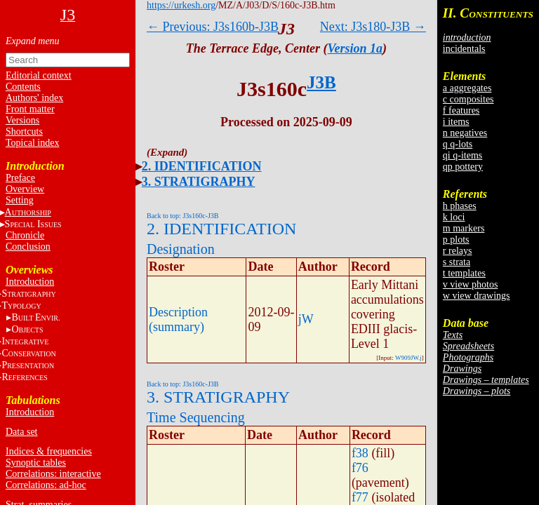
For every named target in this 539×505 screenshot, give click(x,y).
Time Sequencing (196, 417)
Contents (23, 86)
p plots (456, 239)
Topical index (32, 142)
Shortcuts (24, 131)
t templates (464, 273)
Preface (20, 178)
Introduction (30, 281)
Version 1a (355, 48)
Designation (181, 249)
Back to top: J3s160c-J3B (183, 216)
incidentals (464, 48)
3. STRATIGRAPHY (198, 182)
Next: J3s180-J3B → (373, 27)
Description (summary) (178, 319)
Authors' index (34, 98)
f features (461, 110)
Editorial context (39, 75)
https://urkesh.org (181, 5)
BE (35, 317)
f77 (360, 497)
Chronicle (25, 235)
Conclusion (28, 246)
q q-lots (457, 144)
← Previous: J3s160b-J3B (213, 27)
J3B (321, 82)
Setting (20, 200)
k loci (454, 217)
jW (306, 319)
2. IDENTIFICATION (202, 166)
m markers (463, 228)
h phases (460, 206)
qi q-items (462, 155)
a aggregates (467, 88)
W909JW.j (408, 357)
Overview (25, 189)
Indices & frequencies (49, 451)
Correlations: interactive (53, 474)
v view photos (470, 284)
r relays (457, 250)
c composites (468, 99)
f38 (360, 453)
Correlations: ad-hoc (46, 485)
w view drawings (476, 295)
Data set (21, 431)
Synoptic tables (36, 462)
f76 (360, 468)
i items (456, 121)
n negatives (465, 133)
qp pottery (463, 166)
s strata (456, 262)
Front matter (30, 109)
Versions (22, 120)
